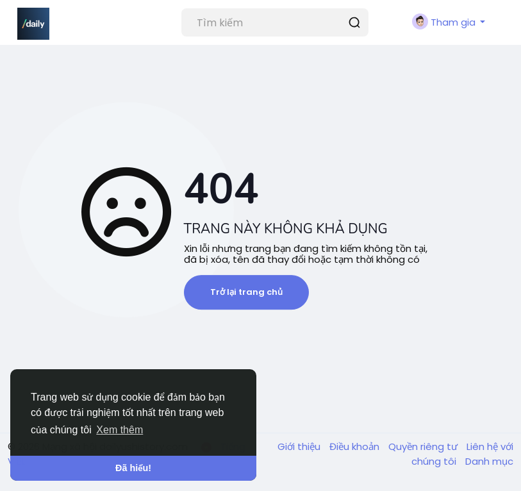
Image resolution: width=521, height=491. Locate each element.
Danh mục (489, 461)
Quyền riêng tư (424, 446)
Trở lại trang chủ (246, 292)
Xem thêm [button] (119, 429)
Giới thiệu (300, 446)
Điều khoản (355, 446)
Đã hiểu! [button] (133, 468)
